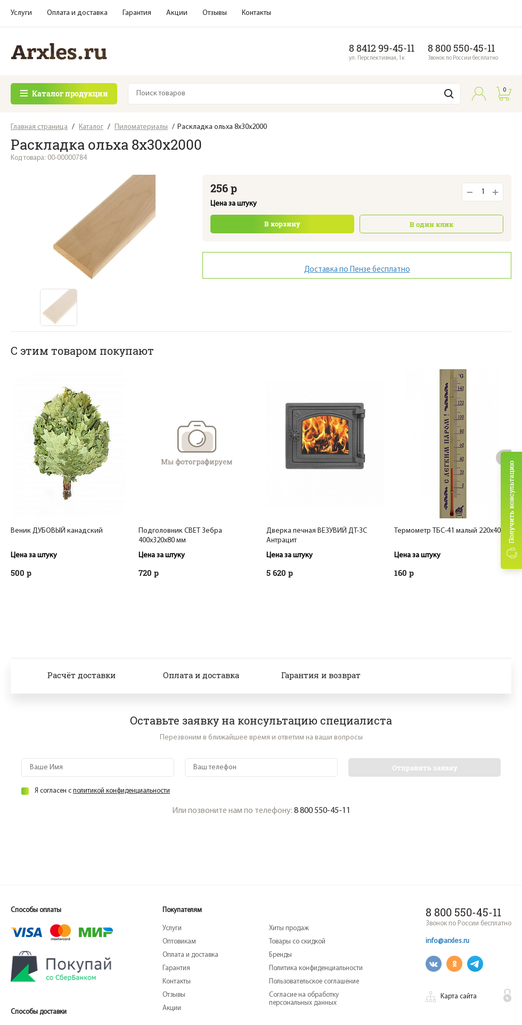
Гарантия (137, 13)
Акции (176, 13)
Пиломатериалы (141, 127)
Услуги (21, 13)
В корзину (282, 224)
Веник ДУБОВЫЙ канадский (57, 531)
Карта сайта (459, 996)
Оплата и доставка (77, 13)
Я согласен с (102, 790)
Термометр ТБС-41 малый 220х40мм (452, 531)
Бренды (280, 954)
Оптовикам (179, 941)
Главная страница (39, 127)
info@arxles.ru (447, 941)
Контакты (256, 13)
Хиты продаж (289, 928)
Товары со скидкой (297, 941)
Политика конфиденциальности (316, 968)
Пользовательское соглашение (314, 981)
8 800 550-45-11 (461, 48)
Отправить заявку (425, 767)
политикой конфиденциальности (121, 790)
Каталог (91, 127)
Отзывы (214, 13)
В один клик (431, 224)
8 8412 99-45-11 (381, 48)
